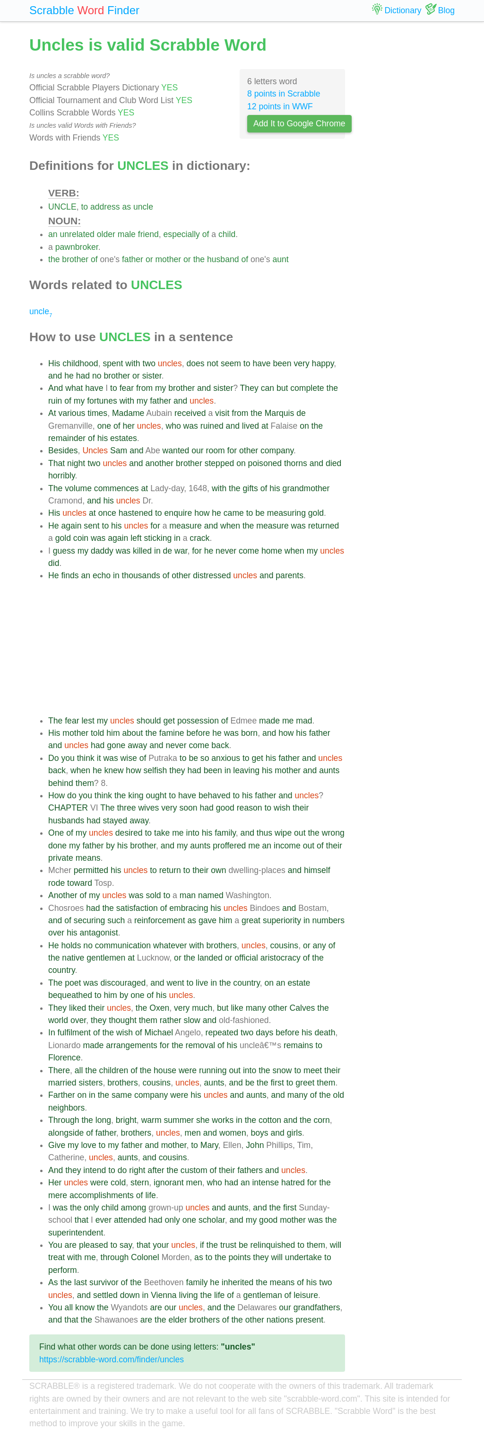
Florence (64, 1057)
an (53, 234)
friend (148, 234)
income (287, 845)
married (62, 1082)
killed (142, 551)
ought (156, 795)
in (177, 538)
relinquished (273, 1245)
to (84, 207)
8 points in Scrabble (283, 93)
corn (321, 1120)
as (126, 207)
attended (130, 1220)
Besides (63, 450)
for (232, 450)
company (277, 450)
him (113, 733)
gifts (250, 488)
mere (57, 1195)
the (54, 259)
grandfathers (317, 1307)
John (255, 1145)
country (61, 970)
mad (304, 720)
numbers (328, 920)
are (71, 1245)
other (248, 450)
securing (89, 920)
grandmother (306, 488)
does (195, 363)
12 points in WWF (280, 106)
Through (63, 1120)
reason (249, 807)
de (301, 413)
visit (222, 413)
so (204, 758)
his (102, 438)
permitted (91, 870)
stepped (219, 463)
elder (177, 1319)
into (192, 833)
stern (139, 1182)
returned (323, 525)
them (85, 783)
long (103, 1120)
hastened (136, 513)
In (51, 1032)
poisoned (265, 463)
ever (103, 1220)
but (282, 388)
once (107, 513)
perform (62, 1270)
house (165, 1070)
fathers (250, 1170)
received (190, 413)
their (301, 807)
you (67, 758)
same (122, 1095)
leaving (246, 770)
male (127, 234)
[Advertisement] (196, 648)
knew (113, 770)
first (277, 1082)
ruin (55, 401)
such (116, 920)
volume (78, 488)
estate (298, 983)
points (240, 1257)
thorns (295, 463)
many (256, 1008)
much (202, 1008)
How (56, 795)
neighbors (66, 1107)
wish (282, 807)
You (55, 1245)
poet (73, 983)
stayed (115, 820)
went (175, 983)
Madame (128, 413)
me (288, 720)
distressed (212, 575)
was (190, 426)
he (69, 375)
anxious (225, 758)
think (86, 758)
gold (316, 513)
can (267, 388)
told (97, 733)
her (128, 426)
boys (259, 1133)
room (215, 450)
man (188, 895)
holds (71, 945)
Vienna (163, 1295)
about (132, 733)
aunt (280, 259)
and (55, 375)
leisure (306, 1295)
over (56, 932)
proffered (229, 845)
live (202, 983)
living (188, 1295)
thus (264, 833)
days (264, 1032)
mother (168, 259)
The (55, 488)
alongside (66, 1133)
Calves (302, 1008)
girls (294, 1133)
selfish (155, 770)
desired (129, 833)
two (149, 363)
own (218, 870)
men (193, 1133)
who (173, 426)
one (104, 426)
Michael (158, 1032)
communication (123, 945)
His (54, 363)
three (126, 807)
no (97, 375)
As (53, 1282)
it (99, 758)
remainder (67, 438)
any (319, 945)
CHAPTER (68, 807)
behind (60, 783)
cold (118, 1182)
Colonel (145, 1257)
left (135, 538)
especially (182, 234)
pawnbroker (76, 247)
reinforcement (159, 920)
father (132, 259)
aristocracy (280, 957)
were (188, 1070)
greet (304, 1082)
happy (323, 363)
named (211, 895)
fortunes (102, 401)
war (180, 551)
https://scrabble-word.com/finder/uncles (111, 1359)
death (324, 1032)
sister (152, 375)
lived (250, 426)
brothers (222, 945)
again (71, 525)
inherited (238, 1282)
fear (127, 388)
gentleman (262, 1295)
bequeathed (70, 995)
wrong (333, 833)
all (79, 1070)
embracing (188, 908)
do (72, 795)
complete (307, 388)
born (249, 733)
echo (102, 575)
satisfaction (137, 908)
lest (87, 720)
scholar (212, 1220)
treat (56, 1257)
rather (171, 1020)
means (88, 858)
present (309, 1319)
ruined (212, 426)
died (333, 463)
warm (151, 1120)
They (249, 388)
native (73, 957)
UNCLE (62, 207)
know (85, 1307)
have (261, 363)
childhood (80, 363)
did (53, 563)
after (155, 1170)
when (230, 525)
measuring (286, 513)
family (225, 833)
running (213, 1070)
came (234, 513)
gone (116, 745)
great (251, 920)
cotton (270, 1120)
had (83, 375)
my (160, 388)
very (301, 363)
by (110, 845)
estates (123, 438)
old (338, 1095)
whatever (170, 945)
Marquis (279, 413)
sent (91, 525)
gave (207, 920)
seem (231, 363)
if (202, 1245)
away (137, 745)
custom (194, 1170)
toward (79, 883)
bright (126, 1120)
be (260, 513)
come (249, 551)
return (170, 870)
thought (123, 1020)
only (91, 1207)
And (55, 388)
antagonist (99, 932)
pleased (93, 1245)
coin (80, 538)
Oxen (159, 1008)
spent (113, 363)
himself (317, 870)
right (137, 1170)
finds (69, 575)
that (81, 1220)
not (212, 363)
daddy (102, 551)
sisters (91, 1082)
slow (192, 1020)
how (201, 513)
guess (64, 551)
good (225, 807)
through (115, 1257)
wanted (176, 450)
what (74, 388)
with (132, 363)
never (226, 551)
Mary (209, 1145)
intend (94, 1170)
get (169, 720)
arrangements (131, 1045)
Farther (61, 1095)
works (222, 1120)
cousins (284, 945)
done (57, 845)
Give (56, 1145)
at (264, 426)
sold (153, 895)
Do (53, 758)
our (197, 450)
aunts (329, 770)
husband (223, 259)
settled (105, 1295)
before (198, 733)
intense (265, 1182)
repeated (222, 1032)
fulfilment (74, 1032)
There (59, 1070)
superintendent (75, 1232)
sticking (158, 538)
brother (75, 259)
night (76, 463)
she (202, 1120)
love (88, 1145)
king (135, 795)
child (226, 234)
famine (171, 733)
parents (289, 575)
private (60, 858)
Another (63, 895)
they (177, 770)
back (220, 745)
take (162, 833)
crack (199, 538)
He (53, 525)
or (149, 259)
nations (280, 1319)
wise (129, 758)
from (144, 388)
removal (201, 1045)
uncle (143, 207)
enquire (178, 513)
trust (228, 1245)
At (52, 413)
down (130, 1295)
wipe (283, 833)
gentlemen (105, 957)
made (269, 720)
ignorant (169, 1182)
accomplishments (101, 1195)
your (161, 1245)
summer (179, 1120)
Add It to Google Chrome (299, 123)
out (299, 833)
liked (77, 1008)
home (271, 551)
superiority (282, 920)
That (56, 463)
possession (198, 720)
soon (188, 807)
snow (282, 1070)
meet (312, 1070)
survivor (104, 1282)
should (149, 720)
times (97, 413)
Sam (118, 450)
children (114, 1070)
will (335, 1245)
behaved (215, 795)
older (106, 234)
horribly (61, 475)
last (80, 1282)
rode (56, 883)
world (58, 1020)
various (72, 413)
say (126, 1245)
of (205, 234)
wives (148, 807)
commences (116, 488)
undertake (303, 1257)
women (232, 1133)
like (237, 1008)
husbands (66, 820)
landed (210, 957)
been (282, 363)
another (159, 463)
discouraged (123, 983)
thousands (141, 575)
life (150, 1195)
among (134, 1207)
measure (185, 525)
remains (298, 1045)
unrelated (77, 234)
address (105, 207)
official (246, 957)
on (304, 426)
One (56, 833)
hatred (293, 1182)
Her (54, 1182)
